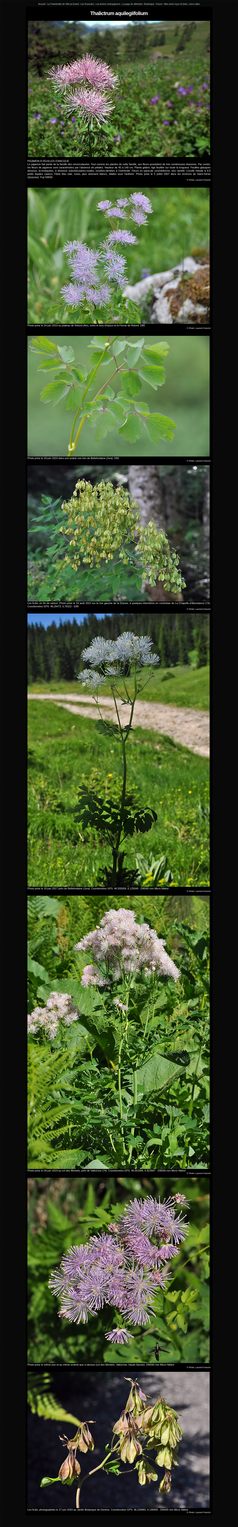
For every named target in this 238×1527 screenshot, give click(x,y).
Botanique (149, 4)
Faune (159, 4)
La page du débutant (132, 4)
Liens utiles (194, 4)
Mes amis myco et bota (175, 4)
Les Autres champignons (108, 4)
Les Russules (87, 4)
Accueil (41, 4)
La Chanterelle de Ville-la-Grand (63, 4)
